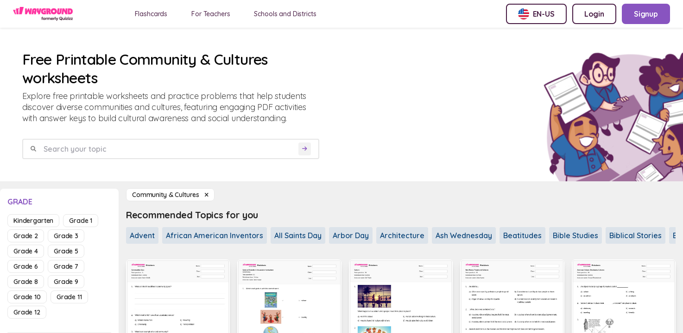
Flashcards (151, 14)
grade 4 (25, 251)
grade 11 (69, 297)
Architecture (402, 235)
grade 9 (66, 282)
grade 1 (80, 220)
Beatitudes (522, 235)
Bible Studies (575, 235)
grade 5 (66, 251)
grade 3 (66, 236)
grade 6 (25, 266)
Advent (142, 235)
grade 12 (26, 312)
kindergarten (33, 220)
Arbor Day (351, 235)
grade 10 (27, 297)
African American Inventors (214, 235)
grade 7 (66, 266)
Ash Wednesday (464, 235)
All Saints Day (298, 235)
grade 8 (25, 282)
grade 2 (25, 236)
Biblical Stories (635, 235)
